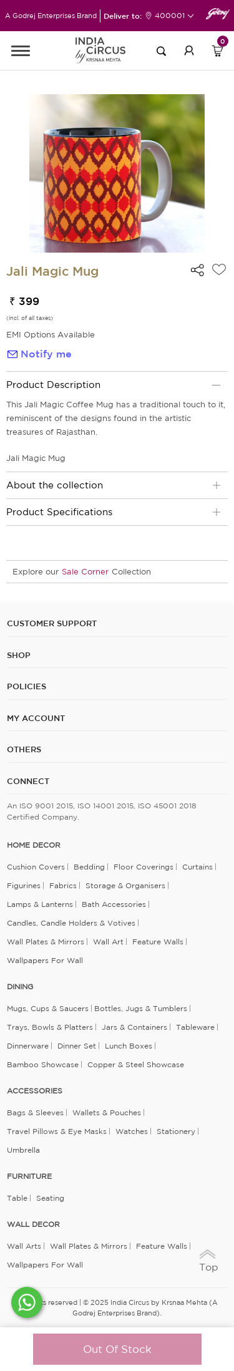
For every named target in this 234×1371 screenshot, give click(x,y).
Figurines (24, 885)
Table (17, 1197)
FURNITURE (29, 1176)
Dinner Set (76, 1045)
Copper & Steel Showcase (135, 1064)
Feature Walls (157, 941)
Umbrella (23, 1149)
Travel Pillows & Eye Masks (57, 1131)
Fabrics (63, 885)
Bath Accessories (114, 904)
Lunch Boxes (128, 1045)
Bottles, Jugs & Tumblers (140, 1008)
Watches (131, 1131)
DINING (20, 987)
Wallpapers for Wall (45, 960)
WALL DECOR (33, 1224)
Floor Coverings (143, 866)
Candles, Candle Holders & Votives (71, 922)
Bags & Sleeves (35, 1112)
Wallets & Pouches (106, 1112)
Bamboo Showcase (43, 1064)
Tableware (195, 1027)
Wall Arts (24, 1246)
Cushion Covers (36, 866)
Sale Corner (85, 571)
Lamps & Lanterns (40, 904)
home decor (34, 845)
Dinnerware (28, 1045)
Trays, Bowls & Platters (50, 1027)
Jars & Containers (134, 1027)
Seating (50, 1197)
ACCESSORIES (34, 1091)
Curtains (197, 866)
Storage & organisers (125, 885)
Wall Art (108, 941)
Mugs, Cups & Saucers (48, 1008)
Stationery (176, 1131)
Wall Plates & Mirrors (45, 941)
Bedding (89, 866)
